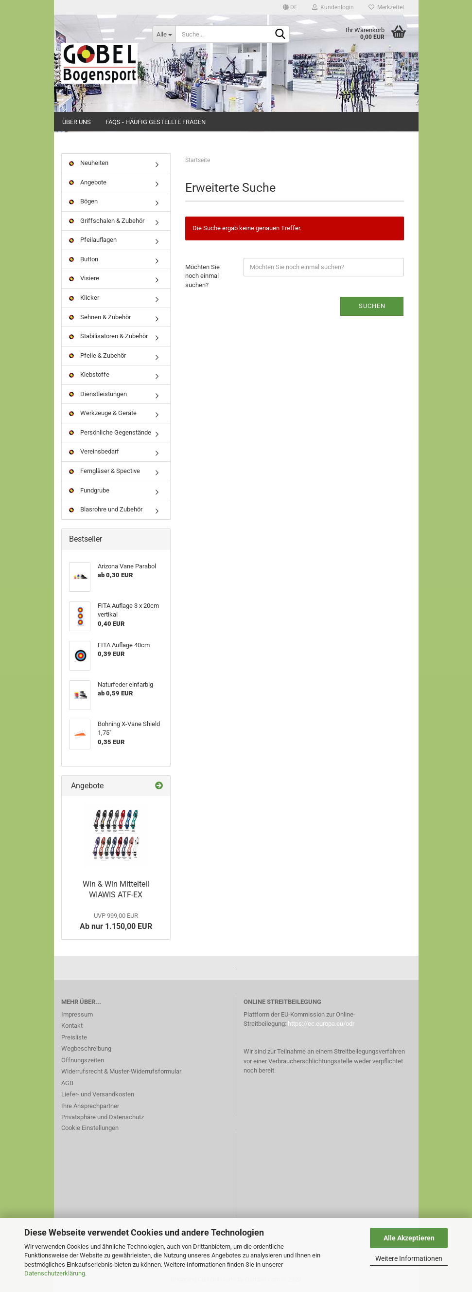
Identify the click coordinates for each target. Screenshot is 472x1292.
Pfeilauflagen (93, 239)
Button (83, 259)
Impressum (77, 1014)
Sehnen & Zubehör (100, 317)
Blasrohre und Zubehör (105, 509)
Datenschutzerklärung (54, 1273)
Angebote (87, 182)
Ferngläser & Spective (104, 470)
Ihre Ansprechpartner (90, 1106)
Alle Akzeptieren (409, 1238)
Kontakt (72, 1025)
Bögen (83, 201)
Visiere (84, 278)
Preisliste (74, 1037)
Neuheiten (88, 162)
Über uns (76, 122)
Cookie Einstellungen (90, 1127)
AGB (67, 1083)
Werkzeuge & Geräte (103, 413)
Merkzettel (386, 7)
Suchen (372, 305)
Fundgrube (89, 490)
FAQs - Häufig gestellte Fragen (155, 122)
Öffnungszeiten (82, 1060)
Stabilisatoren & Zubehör (108, 336)
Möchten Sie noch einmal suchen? (202, 276)
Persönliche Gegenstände (110, 432)
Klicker (84, 297)
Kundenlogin (333, 7)
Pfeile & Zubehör (97, 355)
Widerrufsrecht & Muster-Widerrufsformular (121, 1071)
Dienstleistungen (98, 394)
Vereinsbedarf (94, 451)
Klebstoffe (89, 374)
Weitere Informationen (408, 1258)
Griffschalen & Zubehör (106, 220)
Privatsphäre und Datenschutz (102, 1117)
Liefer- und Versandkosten (97, 1094)
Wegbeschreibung (86, 1048)
